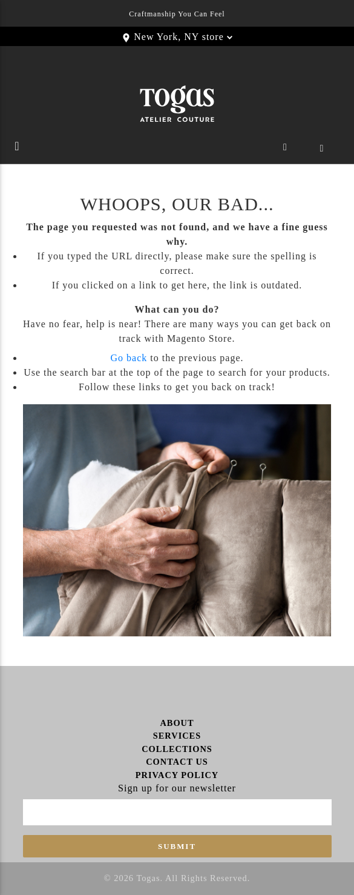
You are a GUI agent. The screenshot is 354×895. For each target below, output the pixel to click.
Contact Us (177, 762)
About (177, 723)
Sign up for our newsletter (177, 788)
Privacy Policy (177, 775)
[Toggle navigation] (17, 149)
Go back (128, 358)
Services (177, 735)
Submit (177, 846)
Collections (177, 749)
